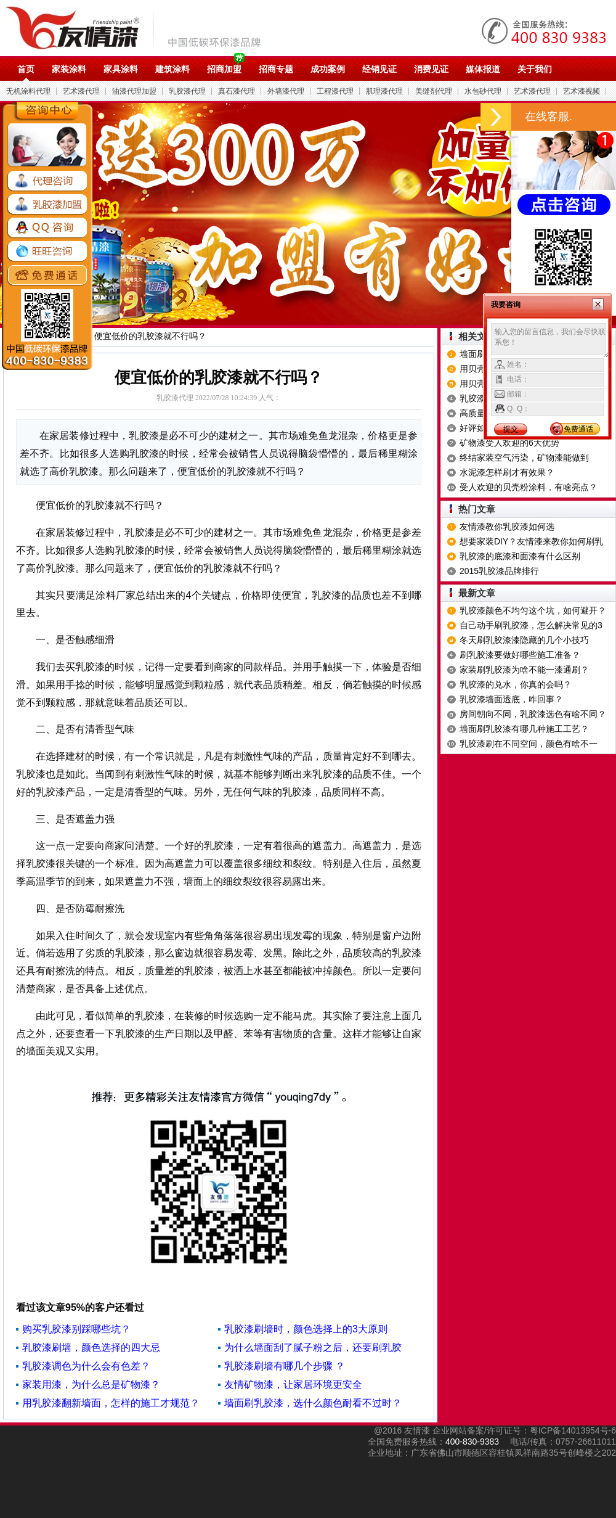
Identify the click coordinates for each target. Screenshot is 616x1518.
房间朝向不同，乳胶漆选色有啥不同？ (533, 714)
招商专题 (276, 69)
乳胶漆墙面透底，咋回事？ (511, 699)
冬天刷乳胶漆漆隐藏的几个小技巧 (524, 640)
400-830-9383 (472, 1441)
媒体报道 (483, 69)
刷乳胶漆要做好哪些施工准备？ (520, 655)
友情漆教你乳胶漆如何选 (507, 526)
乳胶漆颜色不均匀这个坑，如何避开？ (533, 610)
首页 (25, 69)
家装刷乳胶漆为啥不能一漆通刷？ (524, 670)
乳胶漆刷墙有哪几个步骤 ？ (284, 1366)
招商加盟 (224, 69)
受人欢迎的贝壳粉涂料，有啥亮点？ (529, 487)
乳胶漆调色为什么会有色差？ (86, 1366)
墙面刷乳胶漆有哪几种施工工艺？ (524, 729)
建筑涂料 (172, 69)
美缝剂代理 (433, 91)
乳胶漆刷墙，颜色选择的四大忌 (91, 1347)
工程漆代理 (335, 91)
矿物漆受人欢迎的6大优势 (509, 443)
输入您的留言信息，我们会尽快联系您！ (550, 341)
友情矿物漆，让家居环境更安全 (293, 1384)
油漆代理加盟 (134, 91)
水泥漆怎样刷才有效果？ (507, 472)
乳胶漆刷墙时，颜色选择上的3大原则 (305, 1329)
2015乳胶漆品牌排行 (499, 571)
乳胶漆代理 (187, 91)
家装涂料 (69, 69)
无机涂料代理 (28, 91)
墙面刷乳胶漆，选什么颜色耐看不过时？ (313, 1403)
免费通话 (578, 429)
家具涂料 (120, 69)
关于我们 (534, 69)
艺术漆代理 (81, 91)
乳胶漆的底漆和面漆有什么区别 (520, 556)
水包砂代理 (482, 91)
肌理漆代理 (384, 91)
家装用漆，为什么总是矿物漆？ (91, 1384)
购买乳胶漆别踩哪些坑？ (76, 1329)
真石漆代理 (236, 91)
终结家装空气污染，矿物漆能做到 (524, 457)
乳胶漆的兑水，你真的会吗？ (516, 684)
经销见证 (379, 69)
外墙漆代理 (285, 91)
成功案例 (327, 69)
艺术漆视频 (581, 91)
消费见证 (431, 69)
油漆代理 (139, 27)
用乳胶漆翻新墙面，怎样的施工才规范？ (111, 1403)
